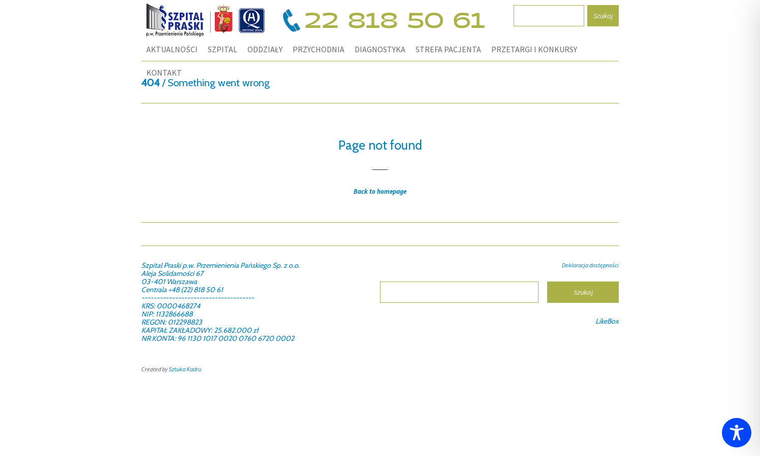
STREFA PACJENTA (448, 49)
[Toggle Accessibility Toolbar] (736, 432)
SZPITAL (222, 49)
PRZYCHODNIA (318, 49)
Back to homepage (380, 191)
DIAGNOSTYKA (380, 49)
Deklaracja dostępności (590, 265)
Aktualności (172, 49)
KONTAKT (164, 72)
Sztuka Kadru (185, 369)
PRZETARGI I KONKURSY (534, 49)
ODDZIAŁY (264, 49)
